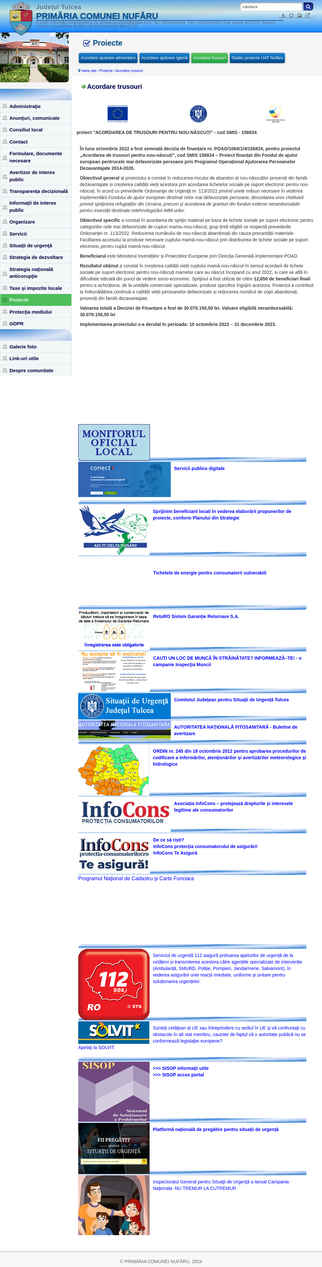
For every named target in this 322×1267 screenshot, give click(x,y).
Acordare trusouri (209, 57)
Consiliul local (26, 129)
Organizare (22, 221)
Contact (18, 141)
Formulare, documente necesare (35, 157)
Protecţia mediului (30, 312)
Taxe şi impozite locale (35, 288)
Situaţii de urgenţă (30, 245)
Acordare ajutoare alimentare (108, 57)
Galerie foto (23, 346)
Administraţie (25, 106)
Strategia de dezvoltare (36, 257)
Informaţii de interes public (32, 206)
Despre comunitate (31, 370)
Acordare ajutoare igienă (164, 57)
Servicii (18, 233)
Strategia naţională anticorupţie (31, 272)
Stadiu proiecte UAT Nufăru (257, 57)
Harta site (88, 71)
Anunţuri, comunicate (34, 118)
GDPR (16, 323)
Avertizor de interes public (32, 175)
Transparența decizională (38, 191)
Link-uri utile (24, 358)
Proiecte (19, 300)
